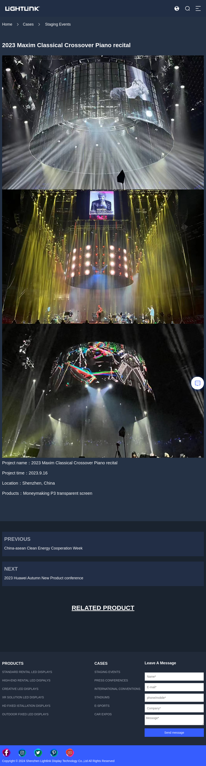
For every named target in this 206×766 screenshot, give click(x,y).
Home (7, 24)
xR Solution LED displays (23, 697)
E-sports (101, 705)
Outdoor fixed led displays (25, 714)
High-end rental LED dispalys (26, 680)
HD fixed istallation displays (26, 705)
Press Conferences (111, 680)
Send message (174, 732)
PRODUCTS (13, 663)
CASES (101, 663)
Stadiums (101, 697)
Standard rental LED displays (27, 672)
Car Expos (103, 714)
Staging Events (58, 24)
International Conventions (117, 689)
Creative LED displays (20, 689)
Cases (28, 24)
